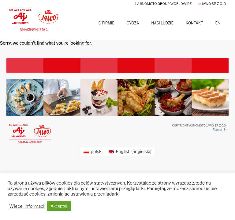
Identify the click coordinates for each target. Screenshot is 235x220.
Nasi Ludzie (162, 23)
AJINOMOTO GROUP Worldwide (163, 4)
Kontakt (194, 23)
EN (217, 23)
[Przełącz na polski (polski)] (93, 152)
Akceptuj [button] (58, 206)
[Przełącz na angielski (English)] (130, 152)
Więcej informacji (27, 206)
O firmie (106, 23)
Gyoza (133, 23)
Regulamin (219, 129)
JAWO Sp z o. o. (212, 4)
